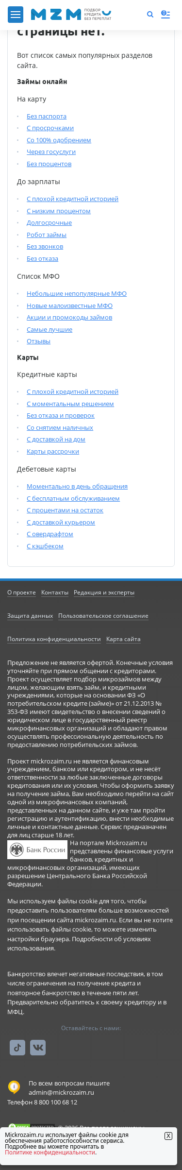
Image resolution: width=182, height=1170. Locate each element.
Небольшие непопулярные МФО (77, 293)
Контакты (54, 592)
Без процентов (49, 163)
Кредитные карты (47, 374)
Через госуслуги (51, 151)
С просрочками (50, 127)
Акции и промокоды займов (69, 317)
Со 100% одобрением (59, 140)
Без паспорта (46, 116)
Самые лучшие (49, 329)
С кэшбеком (45, 546)
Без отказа (42, 258)
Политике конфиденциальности (50, 1152)
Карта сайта (123, 639)
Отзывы (38, 341)
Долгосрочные (49, 222)
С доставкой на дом (56, 439)
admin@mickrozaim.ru (61, 1092)
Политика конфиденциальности (54, 639)
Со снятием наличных (60, 427)
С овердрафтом (50, 533)
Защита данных (30, 615)
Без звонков (45, 246)
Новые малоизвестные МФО (70, 305)
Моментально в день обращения (77, 486)
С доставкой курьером (61, 522)
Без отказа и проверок (61, 415)
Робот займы (46, 234)
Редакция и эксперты (104, 592)
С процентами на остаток (65, 510)
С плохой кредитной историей (72, 198)
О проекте (21, 592)
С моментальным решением (70, 403)
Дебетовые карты (46, 469)
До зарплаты (38, 181)
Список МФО (38, 276)
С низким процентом (59, 210)
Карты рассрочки (53, 451)
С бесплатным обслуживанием (73, 498)
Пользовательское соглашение (103, 615)
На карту (31, 98)
